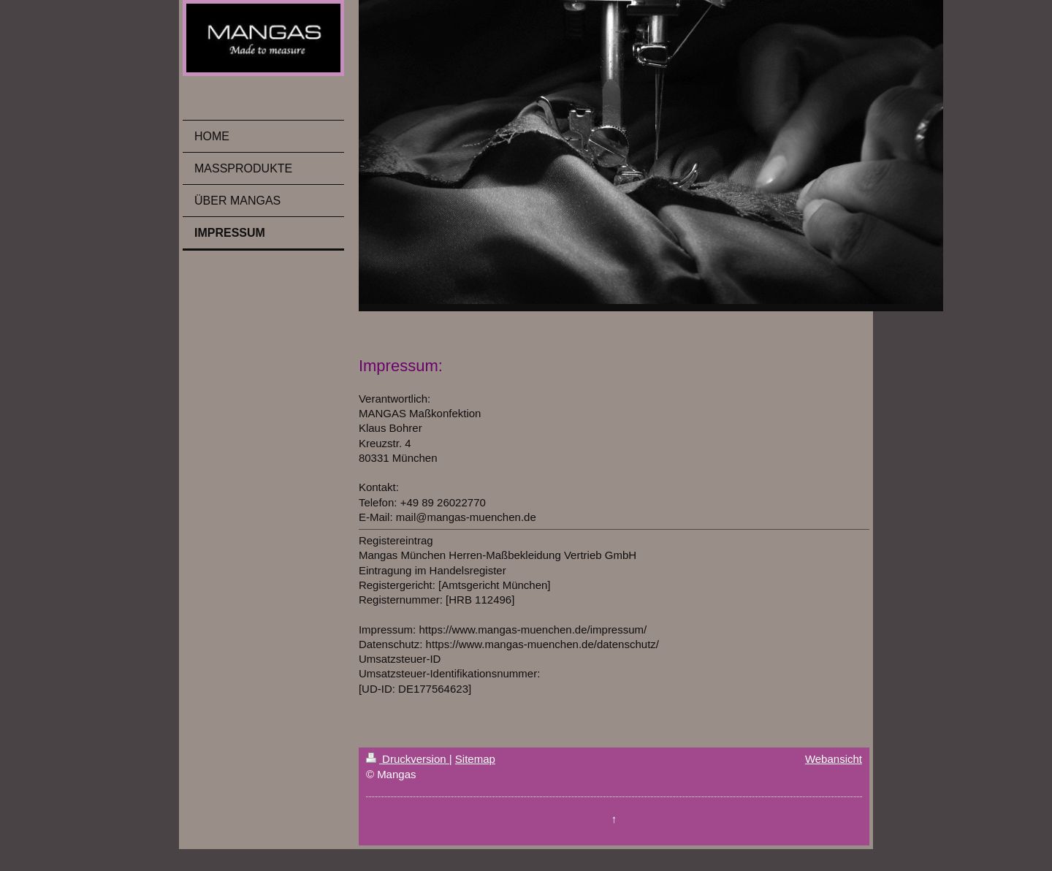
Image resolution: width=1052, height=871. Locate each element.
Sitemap (475, 759)
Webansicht (833, 759)
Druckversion (407, 759)
